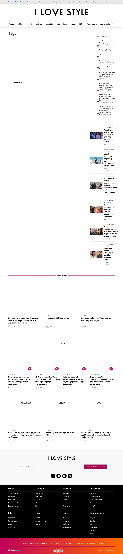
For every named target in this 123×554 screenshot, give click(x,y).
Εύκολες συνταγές (41, 518)
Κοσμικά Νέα (94, 500)
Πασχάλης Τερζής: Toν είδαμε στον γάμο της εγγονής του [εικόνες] (106, 52)
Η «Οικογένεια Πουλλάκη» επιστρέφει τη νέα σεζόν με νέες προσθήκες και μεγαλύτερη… (46, 380)
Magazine (96, 2)
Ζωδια (62, 401)
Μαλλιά (38, 500)
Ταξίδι (10, 528)
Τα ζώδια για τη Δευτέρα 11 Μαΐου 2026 (60, 431)
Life (50, 24)
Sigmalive (26, 2)
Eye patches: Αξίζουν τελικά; (55, 318)
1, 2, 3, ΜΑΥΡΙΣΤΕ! (15, 82)
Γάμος (63, 24)
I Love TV (14, 374)
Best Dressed (13, 500)
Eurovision (110, 149)
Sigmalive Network (14, 2)
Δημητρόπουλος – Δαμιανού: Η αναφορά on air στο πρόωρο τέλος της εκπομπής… (102, 379)
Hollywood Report (96, 497)
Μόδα (18, 24)
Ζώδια (69, 24)
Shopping (11, 494)
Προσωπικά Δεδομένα (40, 541)
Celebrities (43, 24)
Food (56, 24)
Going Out (11, 525)
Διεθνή (92, 522)
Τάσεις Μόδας (13, 491)
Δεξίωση (66, 522)
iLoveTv (62, 343)
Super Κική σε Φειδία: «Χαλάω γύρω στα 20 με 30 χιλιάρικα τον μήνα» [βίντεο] (109, 255)
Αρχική (11, 24)
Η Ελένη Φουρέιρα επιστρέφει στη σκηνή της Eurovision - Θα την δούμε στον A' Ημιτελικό (106, 65)
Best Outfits (12, 497)
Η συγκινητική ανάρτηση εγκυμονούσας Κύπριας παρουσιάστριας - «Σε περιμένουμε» (110, 185)
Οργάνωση (66, 518)
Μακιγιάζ (38, 494)
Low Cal (38, 522)
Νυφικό (65, 515)
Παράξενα (93, 525)
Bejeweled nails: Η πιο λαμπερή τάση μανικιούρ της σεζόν (95, 319)
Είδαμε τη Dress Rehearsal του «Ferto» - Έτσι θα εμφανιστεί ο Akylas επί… (109, 209)
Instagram (89, 541)
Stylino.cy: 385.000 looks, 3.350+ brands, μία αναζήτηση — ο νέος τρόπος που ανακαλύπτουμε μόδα (107, 98)
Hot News (110, 176)
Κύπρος (92, 515)
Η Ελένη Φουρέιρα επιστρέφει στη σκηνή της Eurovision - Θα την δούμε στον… (109, 160)
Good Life (11, 515)
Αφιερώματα (78, 24)
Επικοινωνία (68, 541)
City (60, 2)
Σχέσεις (14, 428)
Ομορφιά (25, 24)
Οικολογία (93, 528)
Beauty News (39, 491)
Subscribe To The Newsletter (95, 465)
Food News (87, 428)
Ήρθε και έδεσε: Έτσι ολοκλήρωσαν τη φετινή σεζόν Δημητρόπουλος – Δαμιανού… (75, 379)
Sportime (42, 2)
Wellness (34, 24)
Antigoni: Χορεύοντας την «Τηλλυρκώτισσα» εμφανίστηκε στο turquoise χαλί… (111, 231)
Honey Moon (67, 525)
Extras (92, 531)
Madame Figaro (78, 2)
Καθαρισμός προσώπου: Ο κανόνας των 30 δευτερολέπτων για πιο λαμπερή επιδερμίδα (25, 320)
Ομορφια (62, 275)
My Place (112, 2)
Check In (88, 2)
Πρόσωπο (14, 315)
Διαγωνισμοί (90, 24)
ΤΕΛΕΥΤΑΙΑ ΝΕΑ (102, 36)
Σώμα (13, 79)
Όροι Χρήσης (55, 541)
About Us (26, 541)
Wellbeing (66, 491)
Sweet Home (12, 518)
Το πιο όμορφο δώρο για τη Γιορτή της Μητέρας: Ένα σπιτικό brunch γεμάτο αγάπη (96, 433)
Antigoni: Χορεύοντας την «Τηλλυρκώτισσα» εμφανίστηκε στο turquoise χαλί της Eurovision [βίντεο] (106, 110)
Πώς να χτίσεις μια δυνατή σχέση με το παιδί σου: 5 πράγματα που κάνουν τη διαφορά (23, 433)
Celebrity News (95, 494)
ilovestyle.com (111, 547)
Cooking (104, 2)
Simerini (34, 2)
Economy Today (52, 2)
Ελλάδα (92, 518)
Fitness (65, 497)
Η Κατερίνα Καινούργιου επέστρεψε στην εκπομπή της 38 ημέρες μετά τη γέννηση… (20, 379)
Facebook (79, 541)
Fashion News (13, 503)
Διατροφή (66, 494)
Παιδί (10, 522)
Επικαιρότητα (97, 510)
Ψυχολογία (66, 503)
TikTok (98, 541)
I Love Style (67, 2)
